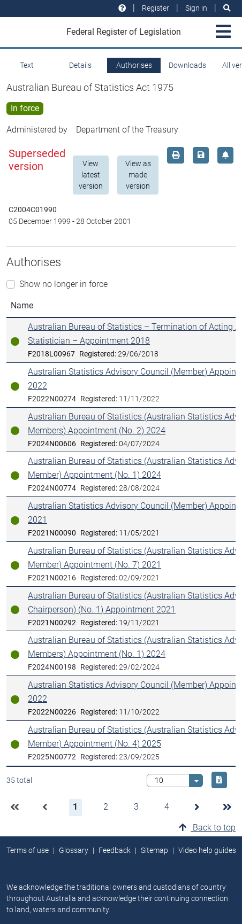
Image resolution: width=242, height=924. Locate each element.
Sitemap (154, 850)
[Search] (227, 8)
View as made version (138, 174)
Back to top (207, 827)
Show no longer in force (63, 284)
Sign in (196, 8)
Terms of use (27, 850)
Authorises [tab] (134, 65)
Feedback (115, 850)
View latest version (91, 174)
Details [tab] (80, 65)
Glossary (73, 850)
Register (155, 8)
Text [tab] (27, 65)
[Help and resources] (122, 8)
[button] (14, 807)
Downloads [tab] (187, 65)
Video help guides (207, 850)
